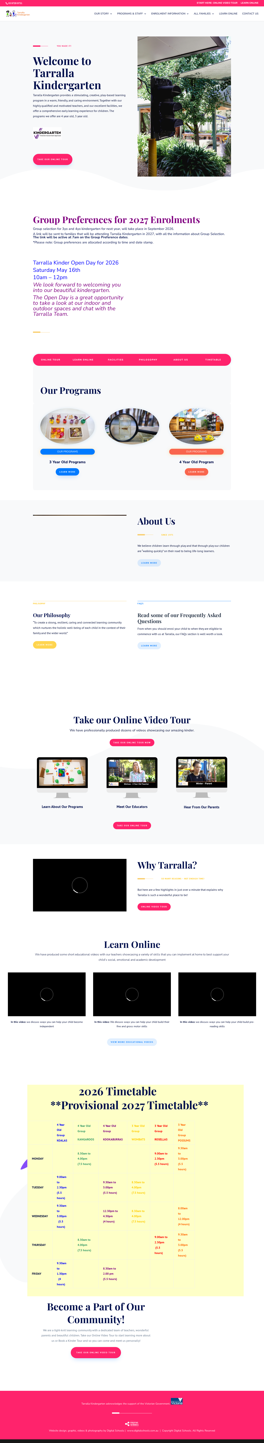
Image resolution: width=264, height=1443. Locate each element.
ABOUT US (180, 359)
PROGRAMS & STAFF (130, 13)
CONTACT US (250, 13)
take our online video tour (95, 1352)
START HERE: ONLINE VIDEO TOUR (217, 3)
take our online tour (52, 159)
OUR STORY (101, 13)
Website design (58, 1430)
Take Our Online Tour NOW (132, 742)
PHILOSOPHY (148, 359)
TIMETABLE (213, 359)
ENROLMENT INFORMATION (168, 13)
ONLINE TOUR (50, 359)
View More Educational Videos (132, 1042)
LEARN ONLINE (249, 3)
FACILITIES (116, 359)
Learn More (196, 471)
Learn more (67, 471)
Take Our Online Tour (132, 825)
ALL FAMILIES (202, 13)
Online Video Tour (154, 906)
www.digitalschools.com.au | (144, 1430)
